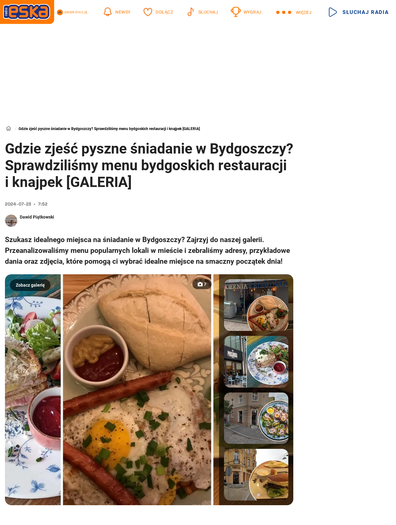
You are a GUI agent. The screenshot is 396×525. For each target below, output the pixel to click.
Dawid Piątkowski (37, 217)
